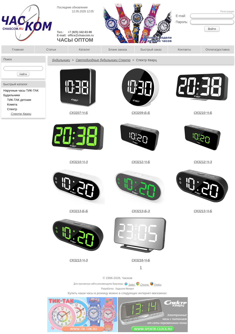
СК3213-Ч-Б (203, 211)
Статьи (51, 49)
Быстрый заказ (151, 49)
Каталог (84, 49)
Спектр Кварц (21, 114)
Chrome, (142, 284)
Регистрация (227, 11)
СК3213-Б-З (141, 211)
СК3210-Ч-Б (203, 113)
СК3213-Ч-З (79, 260)
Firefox (155, 284)
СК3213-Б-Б (78, 211)
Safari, (129, 284)
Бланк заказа (118, 49)
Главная (18, 49)
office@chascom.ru (81, 35)
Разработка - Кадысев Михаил (117, 288)
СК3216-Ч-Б (141, 260)
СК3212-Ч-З (203, 162)
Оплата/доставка (218, 49)
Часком (127, 278)
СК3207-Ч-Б (78, 113)
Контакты (184, 49)
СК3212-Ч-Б (141, 162)
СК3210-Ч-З (79, 162)
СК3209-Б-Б (141, 113)
